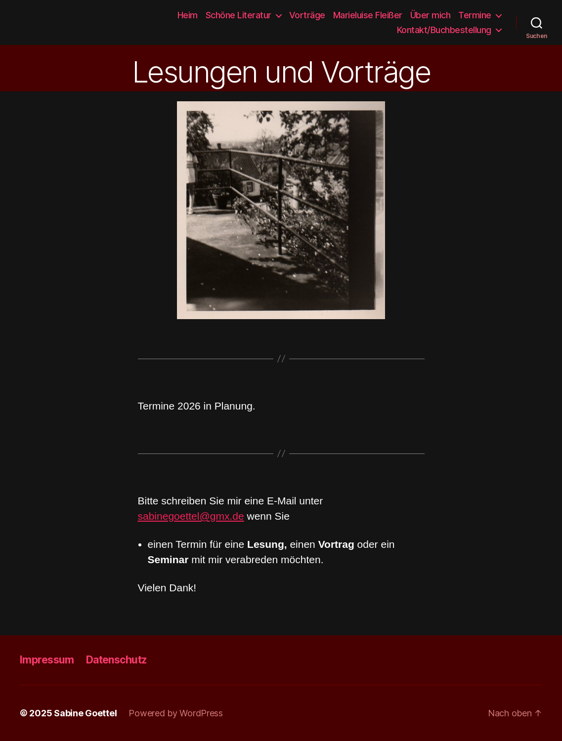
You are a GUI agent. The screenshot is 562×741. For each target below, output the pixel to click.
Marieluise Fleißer (367, 15)
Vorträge (307, 15)
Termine (474, 15)
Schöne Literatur (238, 15)
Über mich (430, 15)
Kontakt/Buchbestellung (444, 30)
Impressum (47, 660)
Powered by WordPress (176, 713)
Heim (187, 15)
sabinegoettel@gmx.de (191, 516)
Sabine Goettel (40, 23)
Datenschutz (116, 660)
